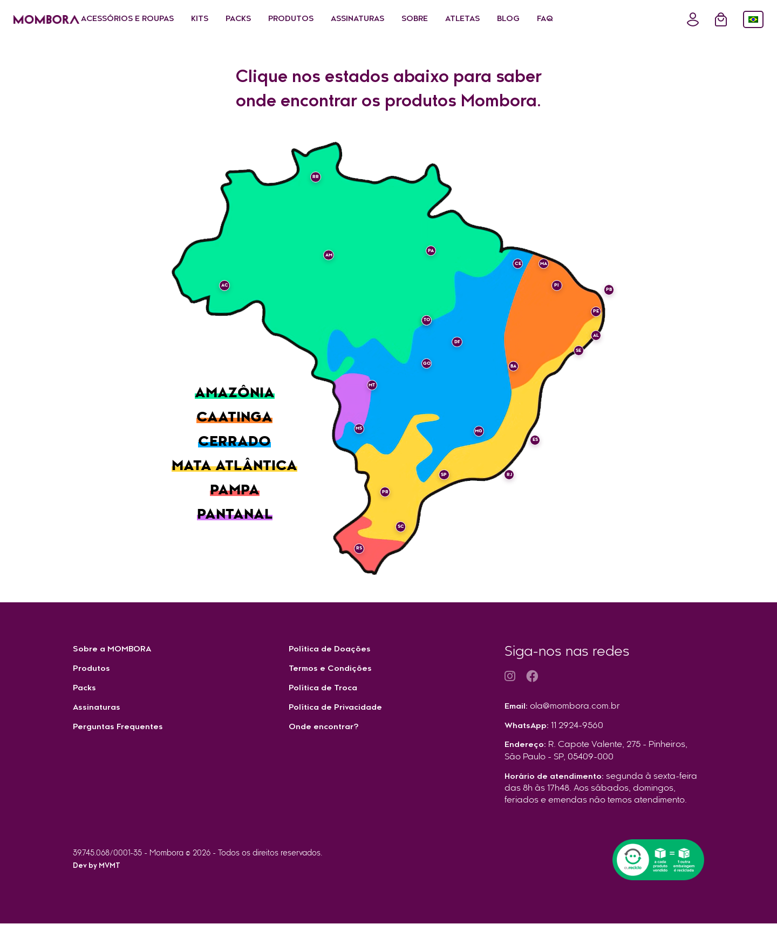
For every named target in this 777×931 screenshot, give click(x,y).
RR (321, 183)
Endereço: (598, 757)
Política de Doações (333, 649)
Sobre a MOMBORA (116, 649)
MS (364, 434)
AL (590, 341)
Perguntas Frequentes (122, 729)
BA (508, 360)
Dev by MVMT (99, 874)
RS (365, 543)
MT (377, 391)
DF (451, 347)
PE (590, 317)
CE (512, 269)
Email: (563, 711)
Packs (311, 19)
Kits (272, 19)
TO (420, 326)
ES (529, 434)
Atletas (535, 19)
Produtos (363, 19)
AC (229, 291)
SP (439, 469)
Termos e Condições (334, 669)
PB (603, 296)
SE (572, 356)
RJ (503, 469)
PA (425, 256)
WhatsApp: (556, 731)
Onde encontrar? (326, 729)
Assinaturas (430, 19)
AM (334, 260)
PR (391, 487)
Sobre (487, 19)
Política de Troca (326, 689)
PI (551, 291)
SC (395, 521)
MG (473, 426)
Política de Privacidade (340, 709)
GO (421, 369)
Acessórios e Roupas (200, 19)
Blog (581, 19)
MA (538, 269)
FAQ (618, 19)
